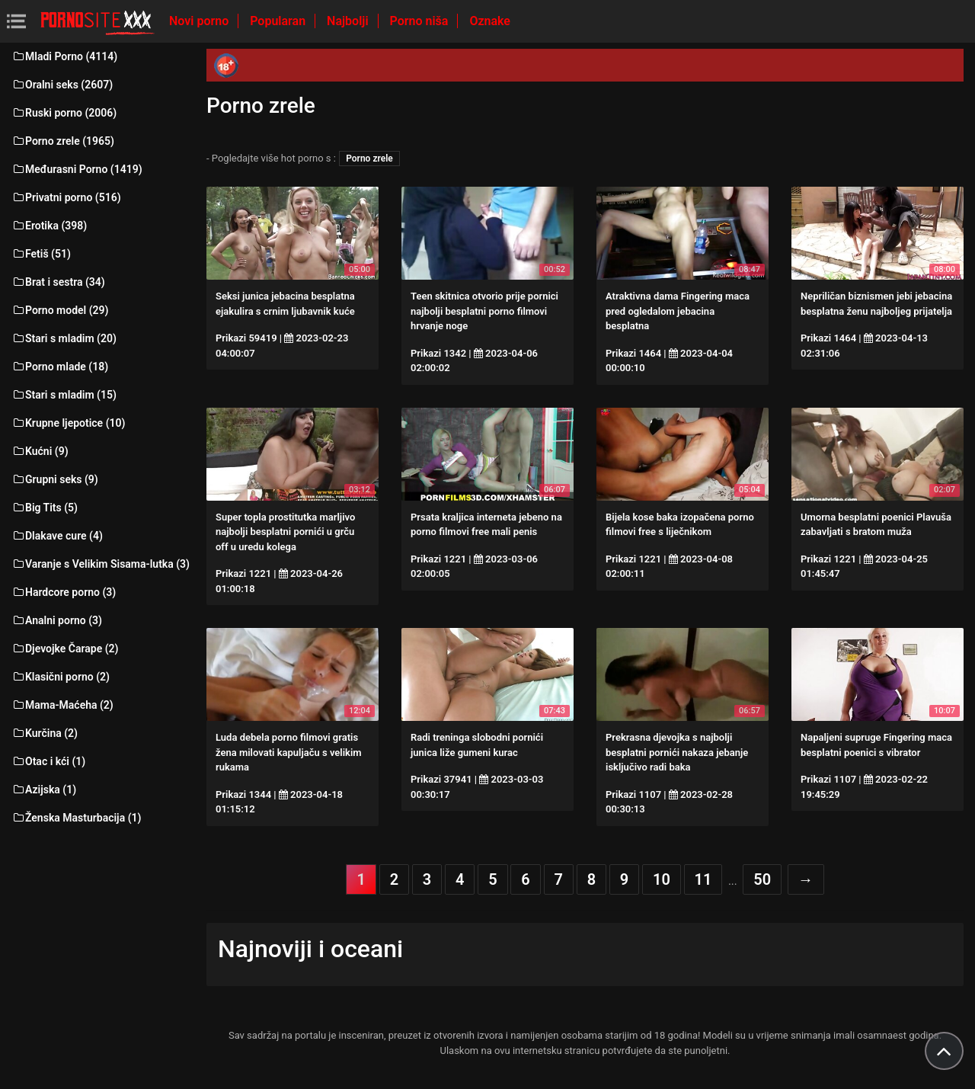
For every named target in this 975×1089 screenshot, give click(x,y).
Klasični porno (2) (60, 677)
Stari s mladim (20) (64, 338)
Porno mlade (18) (59, 366)
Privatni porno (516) (66, 197)
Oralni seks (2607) (62, 84)
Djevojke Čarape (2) (64, 648)
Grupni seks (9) (54, 479)
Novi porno (200, 21)
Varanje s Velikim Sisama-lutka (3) (100, 564)
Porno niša (421, 21)
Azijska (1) (43, 789)
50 (762, 879)
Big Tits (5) (44, 507)
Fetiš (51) (41, 254)
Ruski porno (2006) (64, 113)
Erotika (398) (49, 225)
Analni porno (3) (56, 620)
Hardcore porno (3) (63, 592)
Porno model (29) (59, 310)
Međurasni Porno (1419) (76, 169)
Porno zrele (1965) (62, 141)
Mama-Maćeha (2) (62, 705)
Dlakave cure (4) (57, 536)
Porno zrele (369, 158)
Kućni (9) (40, 451)
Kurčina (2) (44, 733)
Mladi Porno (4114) (64, 56)
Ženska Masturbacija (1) (76, 818)
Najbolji (349, 21)
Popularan (279, 21)
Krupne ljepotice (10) (68, 423)
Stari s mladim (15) (64, 395)
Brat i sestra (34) (58, 282)
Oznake (489, 21)
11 (703, 879)
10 (661, 879)
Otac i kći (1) (48, 761)
